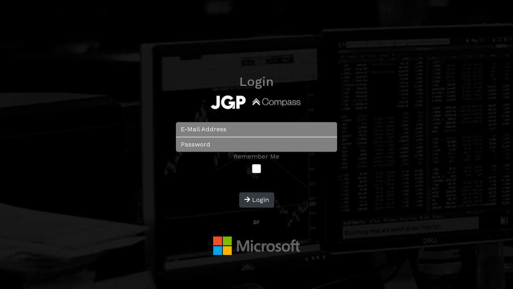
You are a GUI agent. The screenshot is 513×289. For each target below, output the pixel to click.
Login (256, 200)
